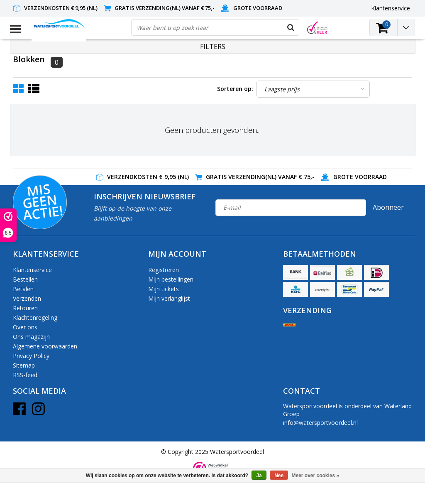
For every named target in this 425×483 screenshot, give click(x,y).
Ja (258, 475)
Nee (278, 475)
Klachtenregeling (35, 317)
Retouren (25, 308)
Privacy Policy (31, 356)
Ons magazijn (31, 337)
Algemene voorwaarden (45, 346)
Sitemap (24, 365)
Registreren (163, 270)
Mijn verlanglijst (169, 298)
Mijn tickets (163, 289)
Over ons (25, 327)
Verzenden (27, 298)
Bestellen (25, 279)
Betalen (23, 289)
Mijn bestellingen (170, 279)
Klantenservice (32, 270)
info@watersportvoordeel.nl (320, 423)
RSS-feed (25, 375)
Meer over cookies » (316, 475)
